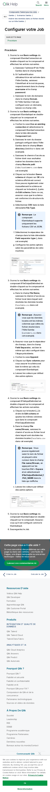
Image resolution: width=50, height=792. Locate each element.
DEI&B (9, 726)
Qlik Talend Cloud (15, 635)
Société (10, 715)
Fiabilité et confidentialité (18, 681)
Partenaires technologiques (19, 699)
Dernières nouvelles (16, 741)
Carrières (11, 738)
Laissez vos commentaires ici (21, 563)
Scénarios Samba (24, 15)
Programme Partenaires (18, 734)
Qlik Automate (13, 661)
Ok (25, 783)
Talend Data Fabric (15, 638)
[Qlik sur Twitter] (40, 753)
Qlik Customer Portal (16, 608)
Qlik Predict (12, 657)
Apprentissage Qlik (15, 604)
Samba (11, 15)
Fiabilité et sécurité (15, 677)
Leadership (12, 719)
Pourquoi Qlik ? (13, 673)
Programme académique (18, 730)
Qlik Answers (13, 653)
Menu (46, 5)
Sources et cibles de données (20, 703)
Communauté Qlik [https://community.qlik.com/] (26, 753)
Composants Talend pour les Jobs (23, 12)
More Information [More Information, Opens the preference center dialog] (24, 789)
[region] (25, 773)
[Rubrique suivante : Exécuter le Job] (36, 574)
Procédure (12, 40)
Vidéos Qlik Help (14, 593)
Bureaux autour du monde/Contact (22, 745)
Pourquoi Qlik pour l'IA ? (18, 688)
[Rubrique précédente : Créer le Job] (13, 574)
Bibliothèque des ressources (20, 612)
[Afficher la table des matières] (5, 12)
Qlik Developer (13, 597)
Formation (11, 601)
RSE (8, 723)
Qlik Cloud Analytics (16, 649)
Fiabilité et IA (12, 684)
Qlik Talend (12, 631)
